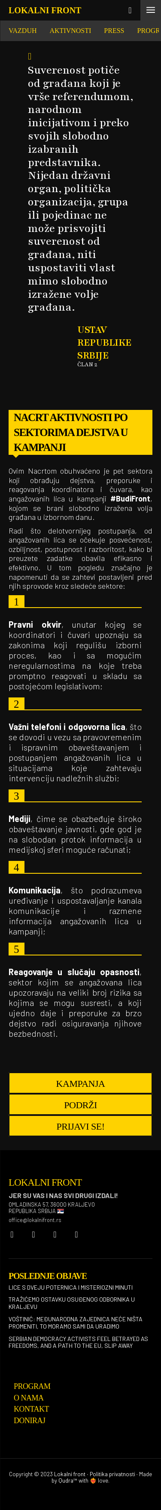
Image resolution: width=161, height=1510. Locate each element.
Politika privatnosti (112, 1474)
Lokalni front (69, 1474)
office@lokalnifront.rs (35, 1219)
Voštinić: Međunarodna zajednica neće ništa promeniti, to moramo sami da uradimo (76, 1322)
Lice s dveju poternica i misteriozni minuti (71, 1287)
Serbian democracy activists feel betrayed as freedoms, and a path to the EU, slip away (78, 1342)
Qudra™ (67, 1480)
